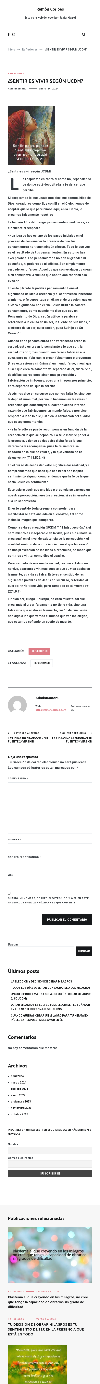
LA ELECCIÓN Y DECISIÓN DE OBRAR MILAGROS (41, 981)
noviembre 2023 (21, 1107)
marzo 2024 (18, 1082)
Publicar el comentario (67, 919)
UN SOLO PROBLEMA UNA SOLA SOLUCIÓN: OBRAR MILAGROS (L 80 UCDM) (51, 996)
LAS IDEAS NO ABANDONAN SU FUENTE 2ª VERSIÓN (29, 737)
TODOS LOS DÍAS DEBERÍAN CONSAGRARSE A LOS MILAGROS (51, 987)
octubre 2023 (19, 1114)
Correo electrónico (24, 857)
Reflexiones (16, 73)
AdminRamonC (17, 88)
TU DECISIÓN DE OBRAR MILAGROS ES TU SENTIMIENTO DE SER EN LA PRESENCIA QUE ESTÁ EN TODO (46, 1329)
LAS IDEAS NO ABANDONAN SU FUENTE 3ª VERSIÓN (71, 737)
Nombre (14, 839)
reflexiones (42, 663)
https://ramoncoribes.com (50, 710)
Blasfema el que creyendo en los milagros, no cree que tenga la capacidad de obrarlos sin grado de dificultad (48, 1302)
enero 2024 (18, 1095)
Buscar (13, 944)
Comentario (18, 778)
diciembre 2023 (21, 1101)
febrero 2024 (19, 1088)
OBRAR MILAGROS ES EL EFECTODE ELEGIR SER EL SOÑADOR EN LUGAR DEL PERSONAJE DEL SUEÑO (50, 1007)
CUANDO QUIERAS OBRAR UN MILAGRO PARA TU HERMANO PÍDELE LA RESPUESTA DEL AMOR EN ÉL (49, 1017)
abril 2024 (17, 1076)
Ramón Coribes (50, 9)
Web (11, 875)
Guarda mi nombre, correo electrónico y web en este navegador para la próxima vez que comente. (48, 900)
